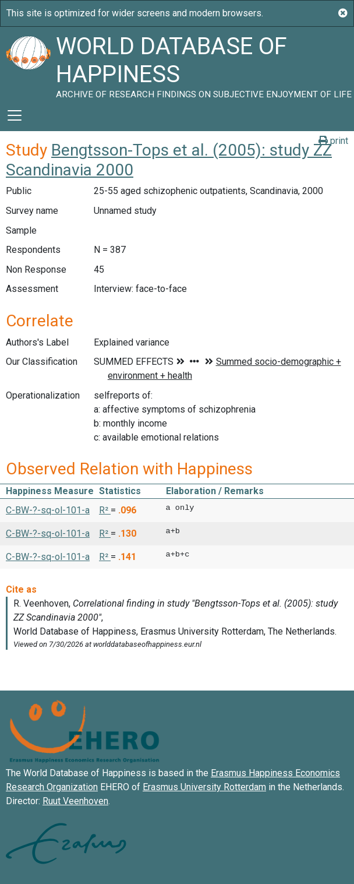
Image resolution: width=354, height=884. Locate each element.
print (333, 140)
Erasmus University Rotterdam (204, 787)
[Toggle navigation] (14, 115)
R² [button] (105, 510)
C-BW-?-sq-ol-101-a (48, 510)
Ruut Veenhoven (75, 800)
